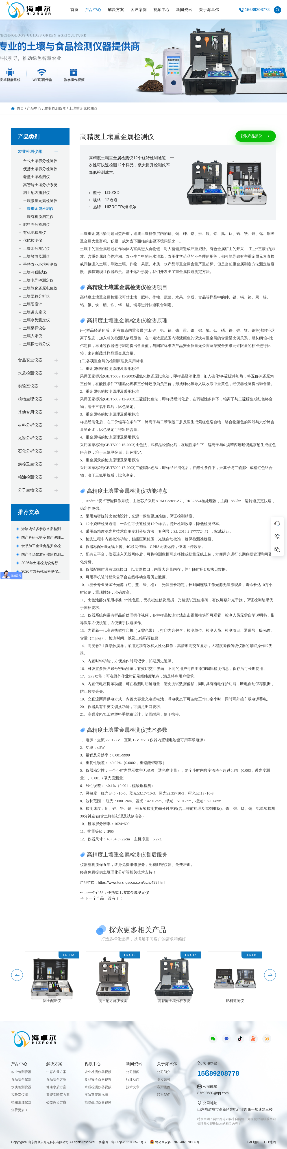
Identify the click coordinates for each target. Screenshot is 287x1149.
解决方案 (116, 9)
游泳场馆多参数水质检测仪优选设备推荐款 (42, 529)
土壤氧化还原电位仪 (40, 288)
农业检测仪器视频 (98, 1072)
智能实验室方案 (58, 1095)
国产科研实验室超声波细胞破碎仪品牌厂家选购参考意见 (42, 537)
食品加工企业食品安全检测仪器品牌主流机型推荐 (42, 546)
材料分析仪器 (30, 425)
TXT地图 (270, 1142)
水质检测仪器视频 (98, 1087)
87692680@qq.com (213, 1093)
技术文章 (132, 1087)
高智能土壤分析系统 (40, 185)
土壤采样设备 (34, 328)
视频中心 (161, 9)
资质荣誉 (163, 1079)
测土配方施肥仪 (36, 193)
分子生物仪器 (30, 490)
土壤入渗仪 (32, 336)
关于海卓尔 (209, 9)
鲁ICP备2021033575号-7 (128, 1142)
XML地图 (252, 1142)
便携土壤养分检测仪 (40, 169)
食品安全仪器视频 (98, 1079)
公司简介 (163, 1072)
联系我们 (163, 1095)
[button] (17, 982)
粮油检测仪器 (30, 477)
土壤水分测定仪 (36, 248)
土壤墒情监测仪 (36, 256)
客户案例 (138, 9)
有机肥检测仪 (34, 233)
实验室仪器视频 (96, 1095)
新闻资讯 (184, 9)
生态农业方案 (56, 1072)
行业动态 (132, 1079)
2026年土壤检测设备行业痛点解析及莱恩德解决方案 (42, 563)
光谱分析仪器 (30, 438)
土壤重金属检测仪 (83, 108)
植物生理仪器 (30, 399)
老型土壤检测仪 (36, 177)
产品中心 (93, 9)
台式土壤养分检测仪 (40, 161)
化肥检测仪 (32, 240)
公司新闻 (132, 1072)
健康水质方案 (56, 1087)
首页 (74, 9)
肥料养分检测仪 (36, 224)
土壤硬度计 (32, 304)
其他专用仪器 (30, 412)
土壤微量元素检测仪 (40, 201)
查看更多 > (19, 1110)
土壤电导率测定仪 (38, 280)
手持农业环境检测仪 (40, 264)
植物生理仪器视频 (98, 1102)
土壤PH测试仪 (35, 272)
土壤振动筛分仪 (36, 344)
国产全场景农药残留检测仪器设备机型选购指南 (42, 555)
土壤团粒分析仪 (36, 296)
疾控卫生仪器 (30, 464)
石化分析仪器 (30, 451)
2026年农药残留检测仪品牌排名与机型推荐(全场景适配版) (41, 572)
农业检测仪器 (55, 108)
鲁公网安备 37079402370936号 (174, 1142)
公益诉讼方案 (56, 1102)
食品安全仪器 (30, 360)
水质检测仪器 (30, 373)
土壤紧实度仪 (34, 312)
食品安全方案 (56, 1079)
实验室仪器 (28, 386)
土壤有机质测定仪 (38, 217)
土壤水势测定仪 (36, 320)
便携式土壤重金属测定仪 (128, 892)
